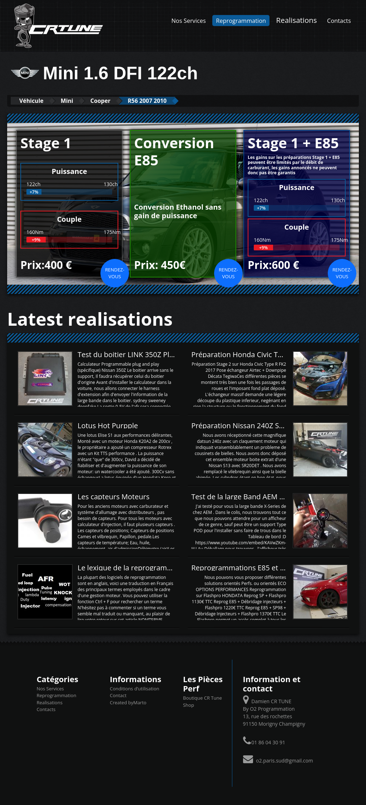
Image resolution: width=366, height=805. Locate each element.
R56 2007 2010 (168, 100)
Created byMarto (128, 702)
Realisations (296, 20)
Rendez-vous (114, 273)
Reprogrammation (241, 20)
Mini (76, 100)
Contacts (339, 20)
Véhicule (34, 100)
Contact (118, 695)
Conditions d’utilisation (134, 688)
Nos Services (189, 20)
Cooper (114, 100)
